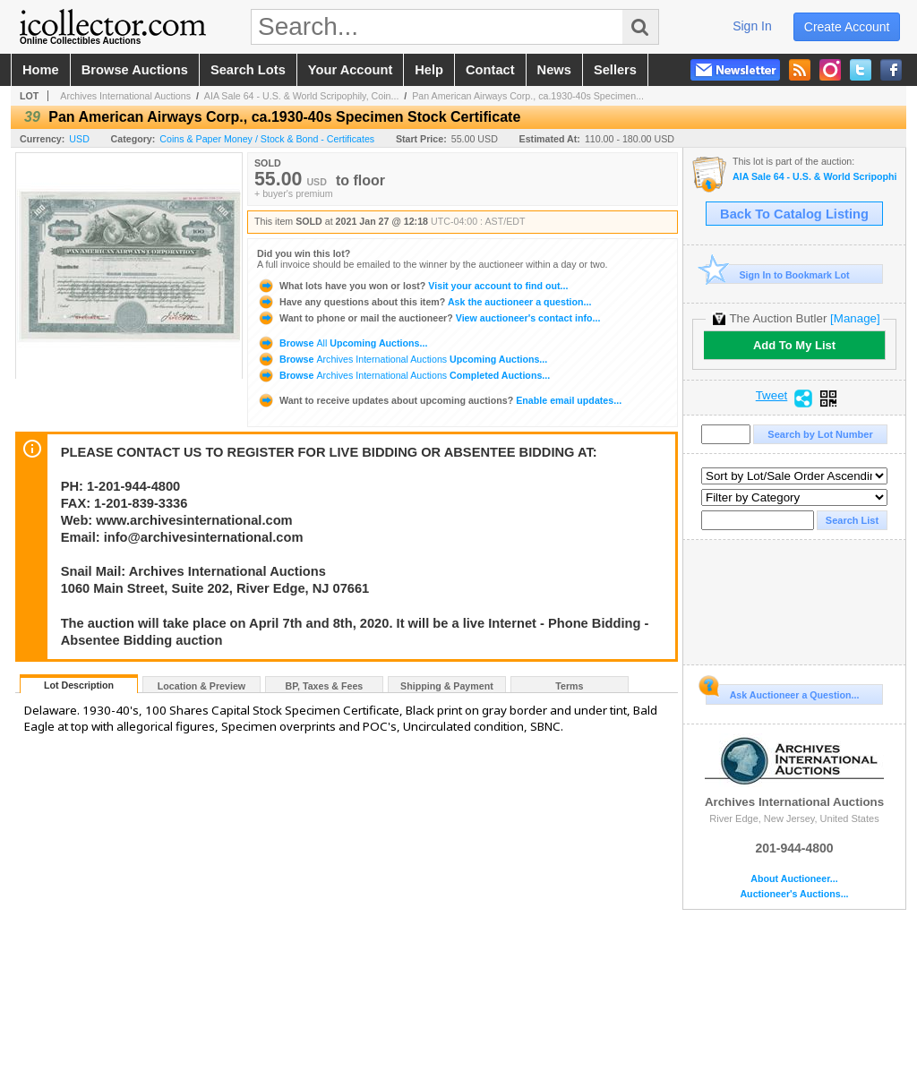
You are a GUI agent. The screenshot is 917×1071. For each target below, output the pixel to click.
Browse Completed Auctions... (403, 375)
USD (79, 138)
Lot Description (79, 685)
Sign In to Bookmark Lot (778, 274)
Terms (569, 686)
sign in (752, 26)
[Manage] (855, 318)
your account (350, 70)
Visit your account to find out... (412, 285)
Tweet (772, 396)
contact (490, 70)
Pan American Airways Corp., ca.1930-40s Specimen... (528, 95)
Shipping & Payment (446, 686)
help (429, 70)
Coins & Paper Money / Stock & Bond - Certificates (266, 138)
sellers (615, 70)
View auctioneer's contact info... (428, 318)
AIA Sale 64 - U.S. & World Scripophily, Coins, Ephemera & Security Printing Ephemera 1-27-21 (814, 177)
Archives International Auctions (125, 95)
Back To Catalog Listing (794, 214)
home (40, 70)
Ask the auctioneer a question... (424, 301)
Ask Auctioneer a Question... (782, 692)
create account (847, 27)
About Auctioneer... (793, 879)
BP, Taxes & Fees (325, 686)
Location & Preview (201, 686)
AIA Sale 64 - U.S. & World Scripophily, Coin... (301, 95)
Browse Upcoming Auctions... (342, 343)
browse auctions (134, 70)
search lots (248, 70)
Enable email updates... (439, 400)
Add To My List (794, 345)
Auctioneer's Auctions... (794, 894)
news (554, 70)
